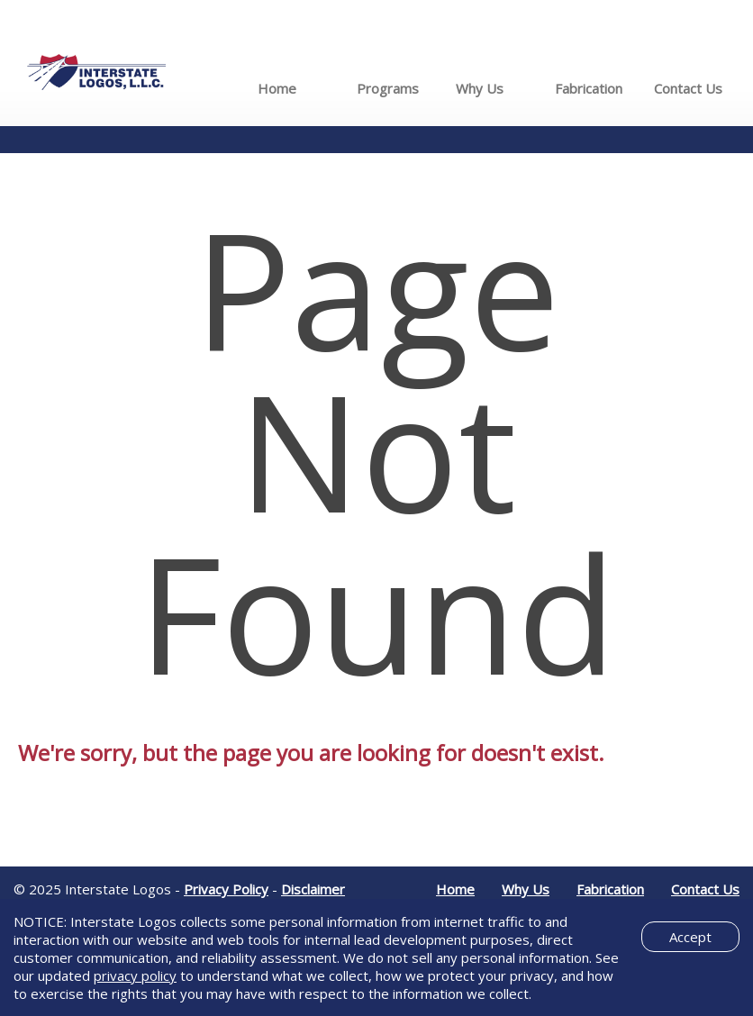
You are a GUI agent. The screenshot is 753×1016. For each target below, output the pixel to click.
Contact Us (688, 88)
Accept (690, 937)
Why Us (480, 88)
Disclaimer (313, 889)
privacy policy (135, 975)
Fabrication (588, 88)
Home (277, 88)
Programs (388, 88)
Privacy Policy (226, 889)
